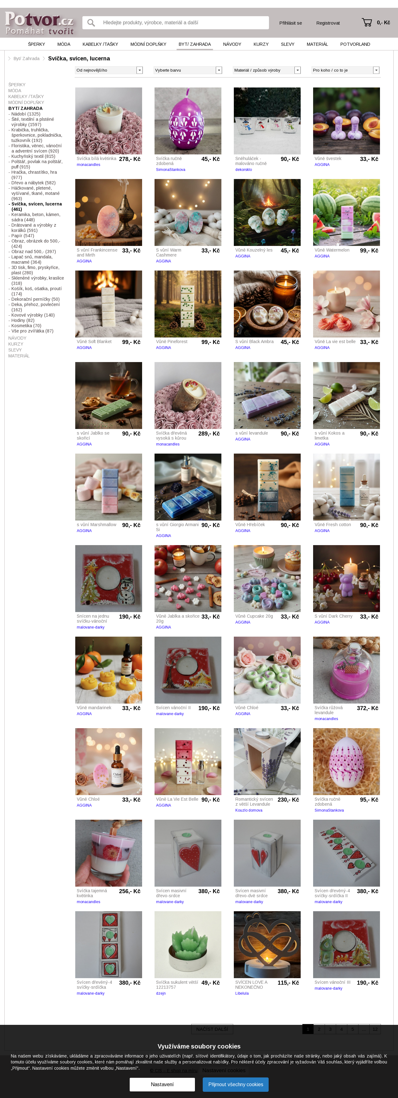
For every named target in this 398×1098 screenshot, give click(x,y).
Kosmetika (26, 325)
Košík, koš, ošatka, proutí (37, 291)
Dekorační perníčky (36, 299)
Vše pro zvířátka (32, 330)
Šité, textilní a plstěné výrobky (33, 122)
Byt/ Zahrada (195, 44)
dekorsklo (243, 169)
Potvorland (355, 44)
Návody (232, 44)
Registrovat (328, 23)
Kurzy (261, 44)
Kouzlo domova (248, 810)
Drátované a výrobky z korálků (34, 228)
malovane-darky (90, 627)
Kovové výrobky (33, 315)
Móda (64, 44)
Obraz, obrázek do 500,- (36, 243)
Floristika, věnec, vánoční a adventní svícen (37, 148)
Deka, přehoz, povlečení (36, 307)
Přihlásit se (290, 23)
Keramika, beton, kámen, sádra (36, 217)
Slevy (287, 44)
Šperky (36, 44)
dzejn (161, 993)
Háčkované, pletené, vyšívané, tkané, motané (36, 193)
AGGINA (322, 165)
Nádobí (26, 113)
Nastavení (162, 1084)
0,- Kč (383, 22)
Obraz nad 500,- (34, 251)
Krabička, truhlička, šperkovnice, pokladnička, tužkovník (37, 135)
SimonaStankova (170, 169)
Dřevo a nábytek (34, 182)
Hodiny (23, 320)
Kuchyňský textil (33, 156)
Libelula (242, 993)
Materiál (317, 44)
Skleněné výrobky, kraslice (38, 281)
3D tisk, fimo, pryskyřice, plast (35, 270)
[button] (219, 70)
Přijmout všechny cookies (235, 1084)
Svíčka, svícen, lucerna (79, 58)
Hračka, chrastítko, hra (34, 175)
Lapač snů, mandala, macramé (32, 259)
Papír (23, 235)
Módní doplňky (148, 44)
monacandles (88, 165)
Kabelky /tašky (100, 44)
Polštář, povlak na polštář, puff (37, 164)
